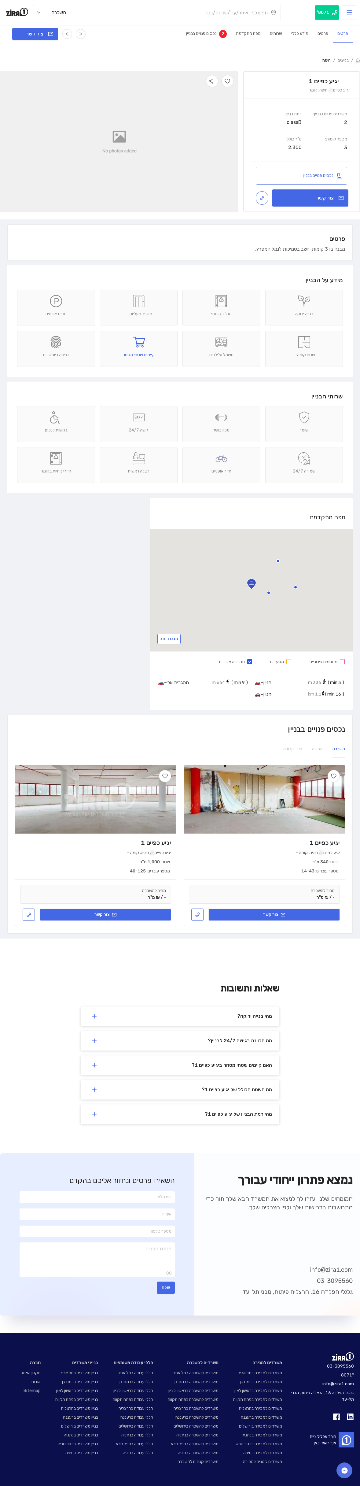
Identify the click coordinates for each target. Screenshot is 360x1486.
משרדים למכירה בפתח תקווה (257, 1399)
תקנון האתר (31, 1373)
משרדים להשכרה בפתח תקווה (193, 1399)
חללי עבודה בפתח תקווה (133, 1399)
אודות (36, 1381)
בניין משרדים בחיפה (81, 1452)
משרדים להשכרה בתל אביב (196, 1373)
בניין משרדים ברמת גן (80, 1381)
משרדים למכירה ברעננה (261, 1417)
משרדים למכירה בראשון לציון (258, 1390)
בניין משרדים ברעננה (80, 1417)
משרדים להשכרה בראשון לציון (193, 1390)
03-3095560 (335, 1280)
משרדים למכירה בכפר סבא (259, 1444)
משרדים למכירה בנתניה (262, 1435)
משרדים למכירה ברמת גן (261, 1381)
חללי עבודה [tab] (292, 749)
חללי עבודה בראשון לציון (133, 1390)
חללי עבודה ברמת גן (136, 1381)
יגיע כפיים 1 (325, 842)
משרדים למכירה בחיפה (262, 1452)
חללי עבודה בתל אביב (135, 1373)
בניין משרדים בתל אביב (79, 1373)
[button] (268, 593)
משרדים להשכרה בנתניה (197, 1435)
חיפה (326, 60)
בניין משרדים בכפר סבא (78, 1444)
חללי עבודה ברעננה (136, 1417)
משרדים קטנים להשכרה (198, 1461)
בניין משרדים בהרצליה (79, 1408)
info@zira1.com (331, 1269)
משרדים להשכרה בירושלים (196, 1426)
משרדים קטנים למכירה (262, 1461)
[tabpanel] (180, 845)
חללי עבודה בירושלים (136, 1426)
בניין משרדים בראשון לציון (77, 1390)
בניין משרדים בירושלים (79, 1426)
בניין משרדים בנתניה (81, 1435)
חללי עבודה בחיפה (138, 1452)
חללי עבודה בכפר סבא (134, 1444)
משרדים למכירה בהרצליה (260, 1408)
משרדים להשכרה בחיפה (198, 1452)
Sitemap (32, 1390)
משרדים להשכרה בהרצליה (196, 1408)
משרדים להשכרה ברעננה (197, 1417)
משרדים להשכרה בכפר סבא (195, 1444)
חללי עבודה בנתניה (137, 1435)
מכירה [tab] (317, 749)
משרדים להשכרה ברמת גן (196, 1381)
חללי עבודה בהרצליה (136, 1408)
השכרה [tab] (338, 749)
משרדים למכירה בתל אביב (260, 1373)
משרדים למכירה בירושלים (260, 1426)
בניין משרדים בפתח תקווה (76, 1399)
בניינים (343, 60)
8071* (347, 1375)
